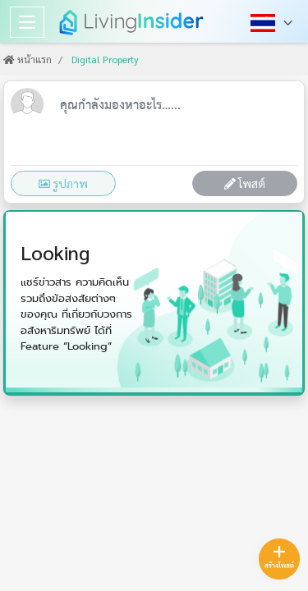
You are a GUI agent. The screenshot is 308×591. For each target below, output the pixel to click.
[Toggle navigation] (27, 22)
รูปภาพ (63, 183)
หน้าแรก (27, 59)
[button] (272, 23)
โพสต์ (244, 183)
